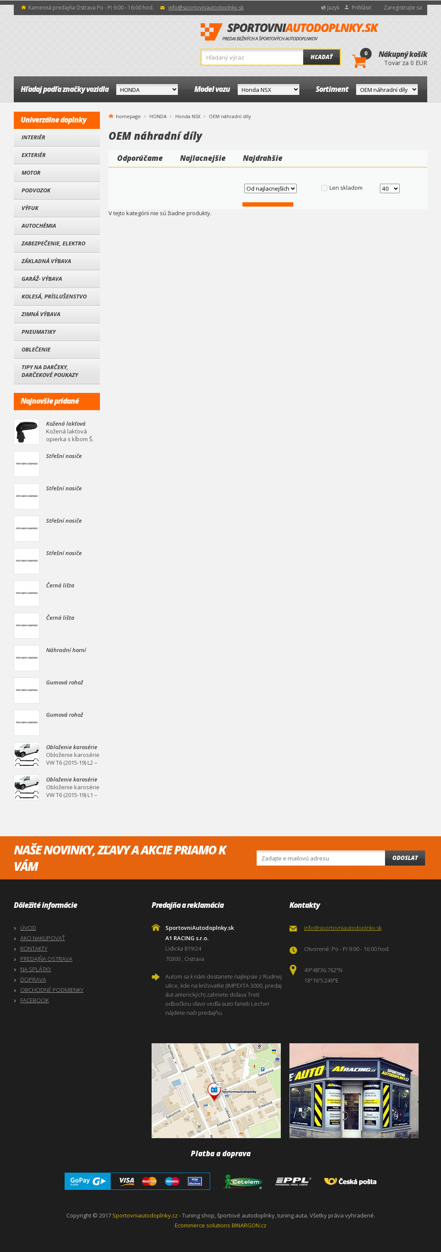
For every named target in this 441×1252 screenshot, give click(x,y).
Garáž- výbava (42, 278)
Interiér (33, 137)
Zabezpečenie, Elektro (53, 243)
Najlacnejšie (203, 158)
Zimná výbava (41, 314)
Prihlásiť (361, 7)
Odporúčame (140, 158)
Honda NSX (187, 116)
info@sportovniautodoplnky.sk (206, 7)
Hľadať (321, 57)
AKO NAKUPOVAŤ (42, 938)
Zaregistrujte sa (403, 7)
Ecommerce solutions (202, 1225)
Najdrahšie (263, 158)
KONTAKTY (33, 948)
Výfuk (30, 208)
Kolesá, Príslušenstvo (54, 296)
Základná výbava (46, 261)
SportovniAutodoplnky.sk (290, 32)
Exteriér (34, 155)
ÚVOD (28, 928)
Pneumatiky (39, 332)
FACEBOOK (34, 1000)
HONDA (158, 116)
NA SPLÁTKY (35, 969)
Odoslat (405, 858)
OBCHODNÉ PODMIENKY (52, 990)
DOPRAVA (33, 979)
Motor (31, 172)
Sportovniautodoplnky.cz (145, 1215)
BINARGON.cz (249, 1225)
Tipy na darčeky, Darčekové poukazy (50, 371)
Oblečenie (36, 349)
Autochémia (39, 225)
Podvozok (36, 190)
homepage (128, 115)
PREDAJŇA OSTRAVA (46, 959)
